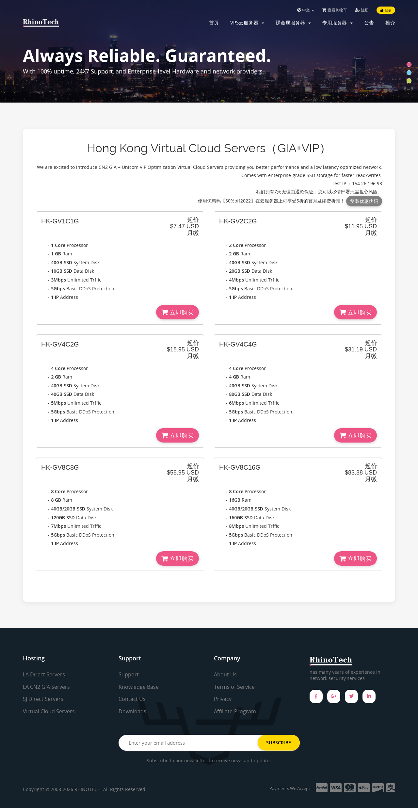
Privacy (223, 699)
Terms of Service (234, 686)
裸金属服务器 (293, 22)
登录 (385, 10)
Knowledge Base (139, 686)
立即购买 (177, 312)
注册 (362, 10)
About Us (225, 674)
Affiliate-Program (235, 711)
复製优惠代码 (364, 201)
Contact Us (132, 699)
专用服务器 (337, 22)
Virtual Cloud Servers (49, 711)
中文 (305, 10)
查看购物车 (334, 10)
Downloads (132, 711)
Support (129, 674)
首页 (214, 22)
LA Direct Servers (44, 674)
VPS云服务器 (247, 22)
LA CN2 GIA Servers (46, 686)
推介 (390, 22)
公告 (369, 22)
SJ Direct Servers (43, 699)
